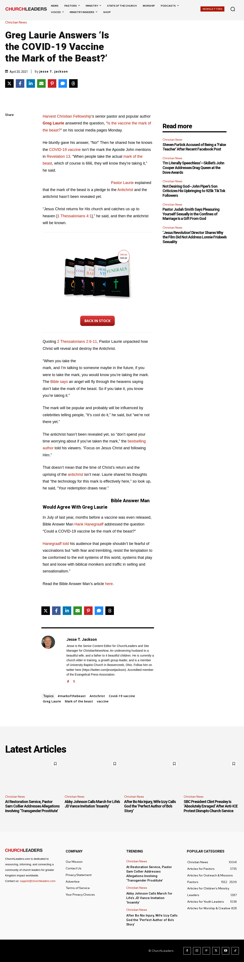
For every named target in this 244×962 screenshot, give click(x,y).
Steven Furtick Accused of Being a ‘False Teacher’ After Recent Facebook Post (194, 147)
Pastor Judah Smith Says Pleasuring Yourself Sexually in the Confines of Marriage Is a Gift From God (191, 214)
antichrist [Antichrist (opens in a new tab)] (76, 474)
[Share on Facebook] (20, 83)
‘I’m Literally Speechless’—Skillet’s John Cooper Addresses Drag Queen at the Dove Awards (193, 167)
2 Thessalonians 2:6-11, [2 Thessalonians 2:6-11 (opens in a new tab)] (78, 341)
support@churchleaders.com (37, 881)
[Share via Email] (41, 83)
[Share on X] (9, 83)
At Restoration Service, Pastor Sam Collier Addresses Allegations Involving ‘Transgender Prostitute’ (32, 806)
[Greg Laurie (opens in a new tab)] (53, 123)
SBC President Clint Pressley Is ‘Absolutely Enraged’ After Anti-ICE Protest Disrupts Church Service (211, 806)
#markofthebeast (72, 696)
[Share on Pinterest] (52, 83)
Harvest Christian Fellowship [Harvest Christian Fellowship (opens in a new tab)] (67, 116)
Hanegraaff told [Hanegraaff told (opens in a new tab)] (56, 544)
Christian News (17, 22)
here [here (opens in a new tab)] (109, 584)
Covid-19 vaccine (122, 696)
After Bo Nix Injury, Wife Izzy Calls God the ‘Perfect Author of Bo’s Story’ (150, 806)
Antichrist (97, 696)
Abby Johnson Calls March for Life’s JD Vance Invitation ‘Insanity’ (92, 804)
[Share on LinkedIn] (30, 83)
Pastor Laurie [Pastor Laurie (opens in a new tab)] (122, 183)
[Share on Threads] (73, 83)
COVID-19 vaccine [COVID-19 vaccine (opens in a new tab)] (65, 149)
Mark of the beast (79, 701)
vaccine (103, 701)
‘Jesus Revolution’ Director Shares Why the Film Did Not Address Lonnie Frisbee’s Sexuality (195, 237)
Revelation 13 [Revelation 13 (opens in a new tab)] (58, 156)
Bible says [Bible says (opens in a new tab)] (59, 382)
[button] (233, 9)
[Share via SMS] (62, 83)
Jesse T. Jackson (53, 71)
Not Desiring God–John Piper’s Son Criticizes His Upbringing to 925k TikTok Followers (194, 191)
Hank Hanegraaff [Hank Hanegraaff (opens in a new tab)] (88, 524)
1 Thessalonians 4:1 (74, 216)
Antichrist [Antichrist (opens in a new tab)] (125, 190)
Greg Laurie (52, 701)
